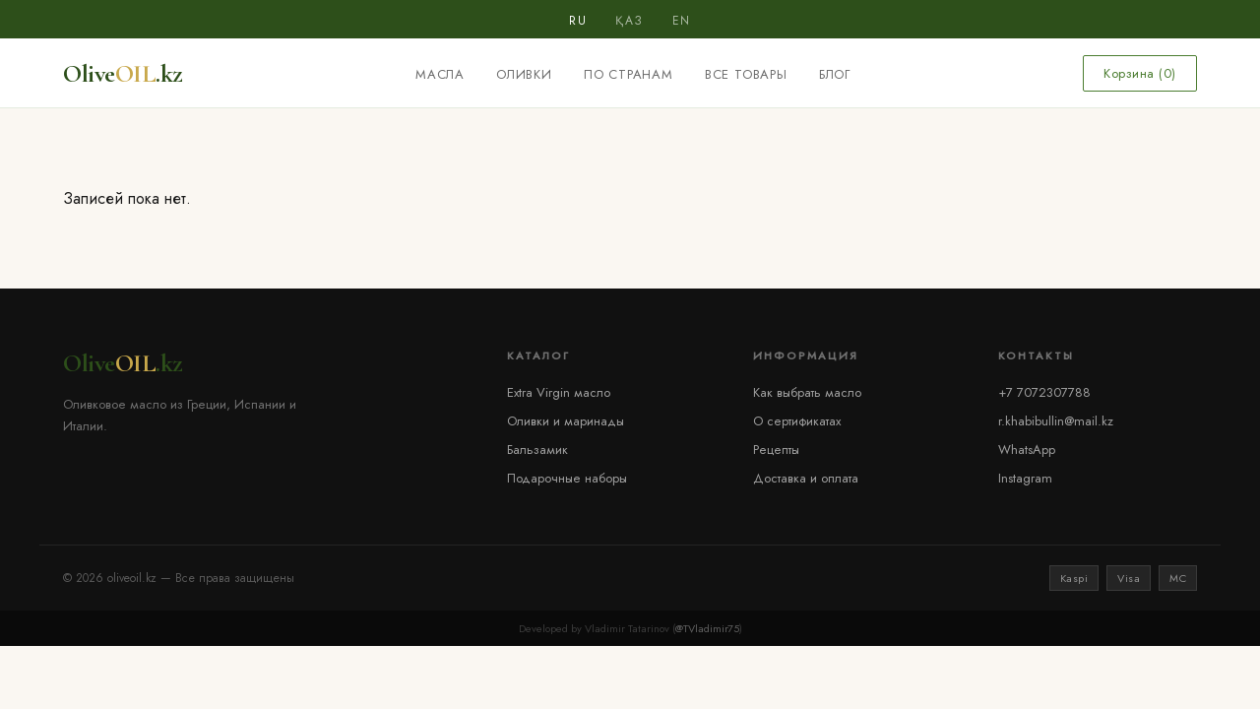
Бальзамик (537, 449)
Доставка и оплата (805, 478)
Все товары (746, 74)
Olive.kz (123, 73)
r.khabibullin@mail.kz (1055, 421)
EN (681, 21)
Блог (834, 74)
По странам (628, 74)
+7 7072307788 (1044, 392)
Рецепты (776, 449)
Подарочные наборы (567, 478)
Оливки (524, 74)
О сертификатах (797, 421)
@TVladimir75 (707, 628)
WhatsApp (1026, 449)
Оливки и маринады (565, 421)
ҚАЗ (629, 21)
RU (578, 21)
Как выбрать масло (807, 392)
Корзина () (1139, 73)
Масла (440, 74)
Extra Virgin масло (558, 392)
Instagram (1025, 478)
